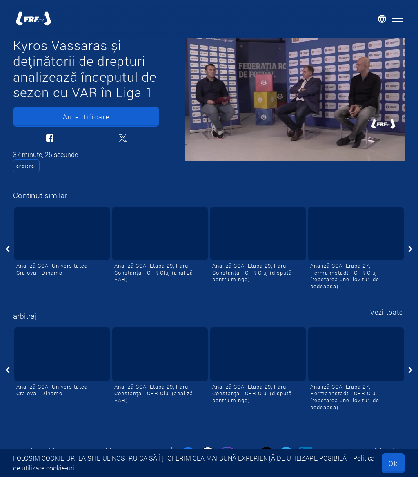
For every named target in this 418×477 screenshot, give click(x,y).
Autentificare (86, 116)
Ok (393, 463)
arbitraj (26, 165)
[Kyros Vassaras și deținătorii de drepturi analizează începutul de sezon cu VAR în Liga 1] (295, 99)
